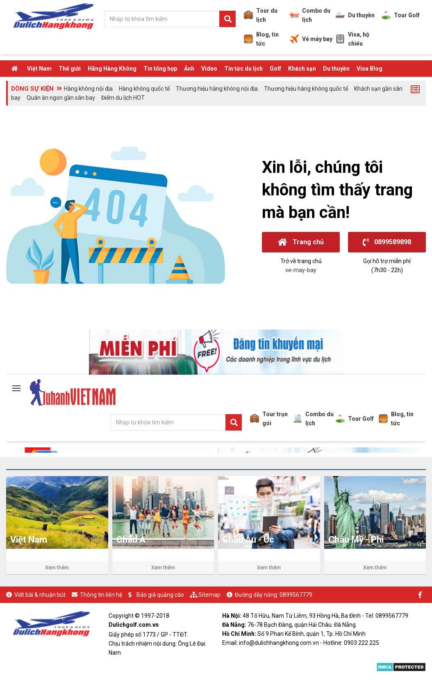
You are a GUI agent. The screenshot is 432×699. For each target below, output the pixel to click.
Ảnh (189, 68)
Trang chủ (301, 242)
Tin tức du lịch (243, 68)
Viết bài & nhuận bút (40, 594)
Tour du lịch (260, 15)
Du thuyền (355, 15)
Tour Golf (401, 15)
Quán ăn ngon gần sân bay (61, 97)
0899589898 (387, 242)
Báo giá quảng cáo (160, 594)
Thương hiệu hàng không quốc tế (306, 88)
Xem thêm (57, 567)
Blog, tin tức (261, 39)
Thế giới (70, 68)
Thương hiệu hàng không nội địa (217, 88)
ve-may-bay (300, 270)
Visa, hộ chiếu (352, 39)
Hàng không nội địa (88, 88)
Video (209, 68)
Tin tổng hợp (160, 68)
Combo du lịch (310, 15)
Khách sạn (302, 68)
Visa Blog (369, 68)
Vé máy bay (311, 39)
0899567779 (296, 594)
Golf (275, 68)
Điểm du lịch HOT (123, 97)
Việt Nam (39, 68)
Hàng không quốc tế (144, 88)
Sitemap (209, 594)
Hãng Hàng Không (112, 68)
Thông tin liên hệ (101, 594)
